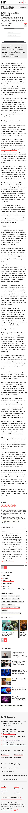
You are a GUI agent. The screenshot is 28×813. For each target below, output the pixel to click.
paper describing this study (9, 150)
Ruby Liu (5, 578)
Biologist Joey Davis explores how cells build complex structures (19, 671)
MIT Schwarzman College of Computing (14, 744)
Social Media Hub (5, 810)
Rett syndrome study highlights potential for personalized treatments (19, 698)
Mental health (16, 599)
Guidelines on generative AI (9, 779)
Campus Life (4, 791)
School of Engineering (9, 734)
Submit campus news (7, 771)
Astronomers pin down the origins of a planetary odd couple (19, 689)
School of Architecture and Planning (13, 589)
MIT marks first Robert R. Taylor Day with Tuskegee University (19, 662)
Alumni (3, 793)
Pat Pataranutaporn (8, 581)
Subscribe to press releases (9, 768)
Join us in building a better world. (11, 797)
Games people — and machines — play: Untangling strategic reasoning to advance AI (19, 655)
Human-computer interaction (9, 601)
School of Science (8, 742)
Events (9, 806)
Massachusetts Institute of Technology (11, 802)
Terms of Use (5, 754)
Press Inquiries (18, 754)
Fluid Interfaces (7, 583)
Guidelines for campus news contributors (14, 775)
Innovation (4, 789)
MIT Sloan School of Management (13, 740)
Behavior (21, 601)
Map (5, 806)
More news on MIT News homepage (12, 705)
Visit (2, 806)
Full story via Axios (9, 560)
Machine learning (6, 599)
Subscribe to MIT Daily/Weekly (10, 764)
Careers (18, 806)
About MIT (17, 793)
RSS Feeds (17, 757)
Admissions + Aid (18, 789)
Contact (23, 806)
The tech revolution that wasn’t (19, 679)
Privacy (3, 808)
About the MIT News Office (5, 751)
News (15, 791)
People (13, 806)
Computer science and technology (11, 607)
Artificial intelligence (14, 596)
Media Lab (6, 586)
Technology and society (8, 604)
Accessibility (9, 808)
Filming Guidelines (6, 757)
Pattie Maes (6, 575)
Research (4, 596)
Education (3, 786)
